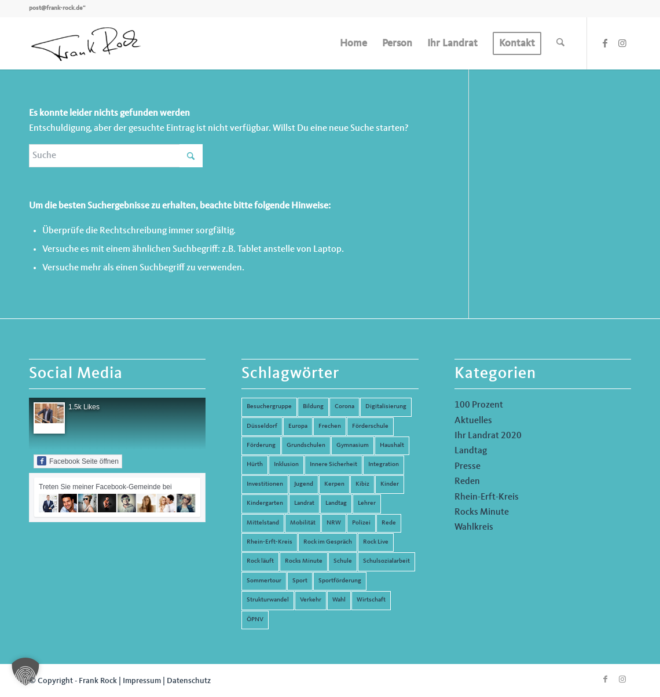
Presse (467, 466)
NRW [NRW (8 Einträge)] (334, 523)
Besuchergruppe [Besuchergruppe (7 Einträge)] (269, 406)
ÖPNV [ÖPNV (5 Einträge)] (255, 620)
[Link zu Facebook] (605, 43)
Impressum (142, 681)
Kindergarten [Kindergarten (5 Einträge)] (265, 503)
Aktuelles (473, 420)
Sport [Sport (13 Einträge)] (299, 581)
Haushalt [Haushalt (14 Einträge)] (392, 445)
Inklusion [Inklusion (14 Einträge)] (286, 464)
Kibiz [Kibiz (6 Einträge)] (362, 484)
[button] (25, 671)
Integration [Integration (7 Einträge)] (383, 464)
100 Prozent (478, 405)
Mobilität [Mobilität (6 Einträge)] (303, 523)
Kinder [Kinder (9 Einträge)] (389, 484)
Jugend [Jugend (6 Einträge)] (303, 484)
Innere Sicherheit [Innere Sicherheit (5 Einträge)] (333, 464)
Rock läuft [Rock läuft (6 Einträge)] (260, 561)
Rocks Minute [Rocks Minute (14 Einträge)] (303, 561)
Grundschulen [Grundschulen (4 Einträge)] (306, 445)
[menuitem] (353, 43)
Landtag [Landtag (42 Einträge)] (336, 503)
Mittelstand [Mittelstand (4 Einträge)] (263, 523)
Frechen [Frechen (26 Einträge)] (329, 426)
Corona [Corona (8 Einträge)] (344, 406)
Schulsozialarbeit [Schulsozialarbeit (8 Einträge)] (386, 561)
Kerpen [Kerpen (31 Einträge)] (334, 484)
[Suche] (560, 43)
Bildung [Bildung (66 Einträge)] (313, 406)
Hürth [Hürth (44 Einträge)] (255, 464)
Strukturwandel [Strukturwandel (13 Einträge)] (268, 600)
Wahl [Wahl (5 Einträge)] (339, 600)
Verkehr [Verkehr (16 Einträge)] (310, 600)
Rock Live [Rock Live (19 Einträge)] (375, 542)
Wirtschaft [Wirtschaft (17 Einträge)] (371, 600)
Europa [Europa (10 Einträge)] (297, 426)
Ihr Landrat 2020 (488, 436)
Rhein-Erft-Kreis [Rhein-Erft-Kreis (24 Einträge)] (269, 542)
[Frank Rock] (85, 43)
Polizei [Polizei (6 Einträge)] (361, 523)
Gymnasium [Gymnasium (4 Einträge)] (352, 445)
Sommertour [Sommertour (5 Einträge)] (264, 581)
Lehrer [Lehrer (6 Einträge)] (367, 503)
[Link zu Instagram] (622, 43)
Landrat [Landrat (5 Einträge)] (304, 503)
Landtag (470, 451)
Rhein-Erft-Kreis (486, 497)
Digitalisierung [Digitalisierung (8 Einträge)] (385, 406)
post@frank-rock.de (56, 8)
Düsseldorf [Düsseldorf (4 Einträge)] (262, 426)
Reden (467, 481)
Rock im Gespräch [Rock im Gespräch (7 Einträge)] (327, 542)
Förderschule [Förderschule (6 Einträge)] (370, 426)
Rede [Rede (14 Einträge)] (389, 523)
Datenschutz (189, 681)
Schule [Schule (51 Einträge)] (342, 561)
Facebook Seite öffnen (78, 460)
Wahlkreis (473, 527)
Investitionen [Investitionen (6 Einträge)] (265, 484)
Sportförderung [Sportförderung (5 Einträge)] (339, 581)
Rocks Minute (481, 512)
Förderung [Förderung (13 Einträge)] (261, 445)
